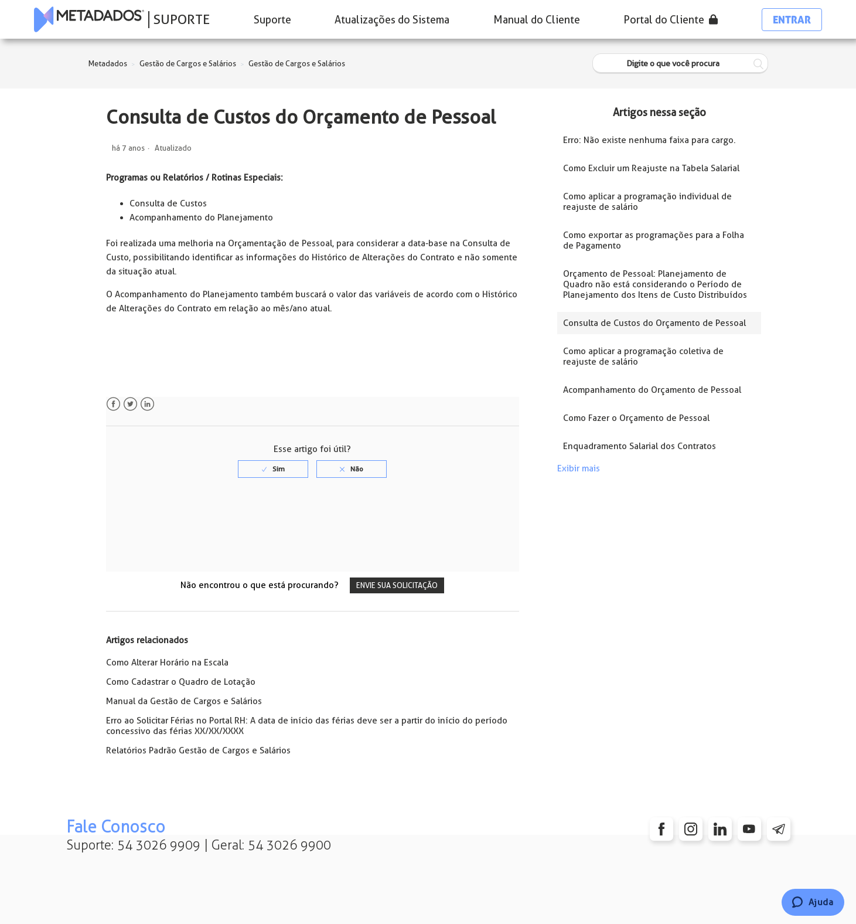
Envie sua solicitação (397, 585)
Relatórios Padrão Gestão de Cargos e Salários (198, 750)
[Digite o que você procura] (680, 63)
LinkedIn (147, 404)
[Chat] (813, 902)
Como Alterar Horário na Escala (167, 662)
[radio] (273, 469)
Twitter (130, 404)
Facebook (113, 404)
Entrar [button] (792, 19)
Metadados (107, 63)
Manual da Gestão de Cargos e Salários (184, 701)
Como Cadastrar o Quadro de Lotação (180, 682)
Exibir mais (578, 468)
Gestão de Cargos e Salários (187, 63)
